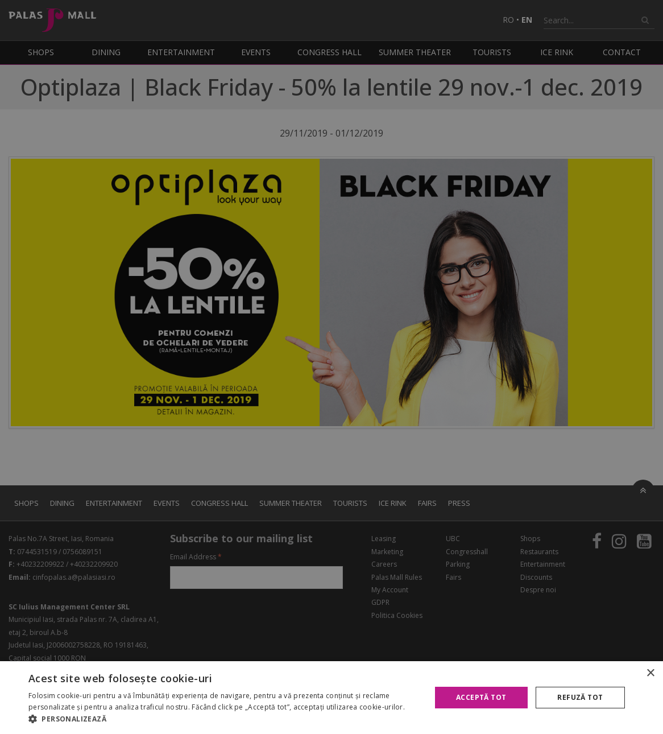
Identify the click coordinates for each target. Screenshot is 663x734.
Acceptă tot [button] (481, 697)
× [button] (650, 673)
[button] (223, 719)
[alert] (331, 367)
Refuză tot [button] (580, 697)
